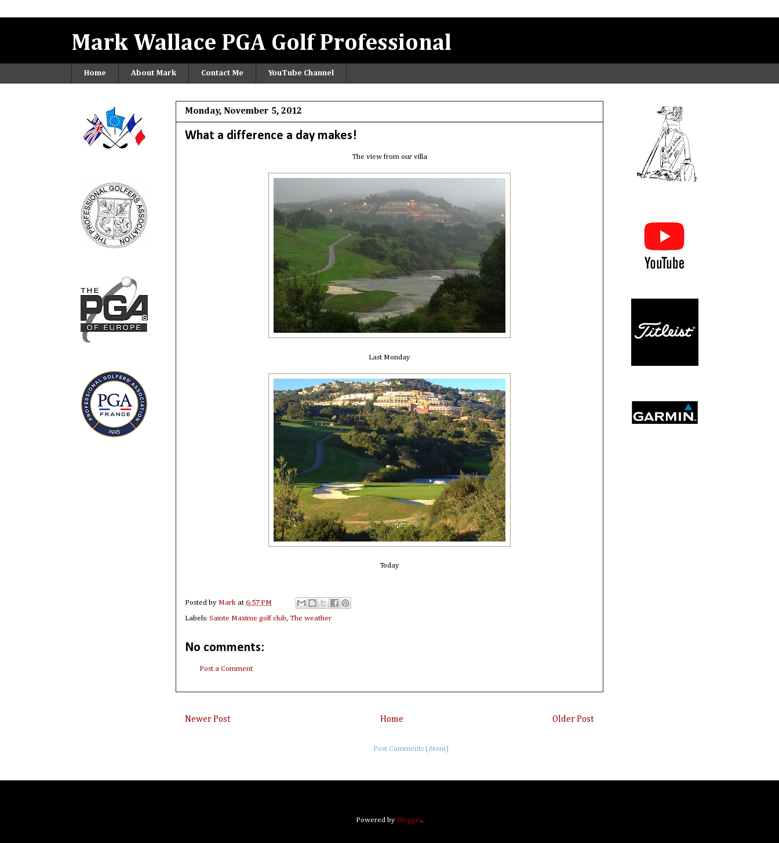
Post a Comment (226, 669)
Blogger (409, 820)
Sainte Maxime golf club (247, 618)
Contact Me (222, 73)
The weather (311, 618)
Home (95, 73)
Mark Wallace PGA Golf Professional (261, 43)
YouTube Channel (301, 73)
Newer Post (208, 719)
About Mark (153, 73)
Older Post (573, 719)
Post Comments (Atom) (411, 749)
